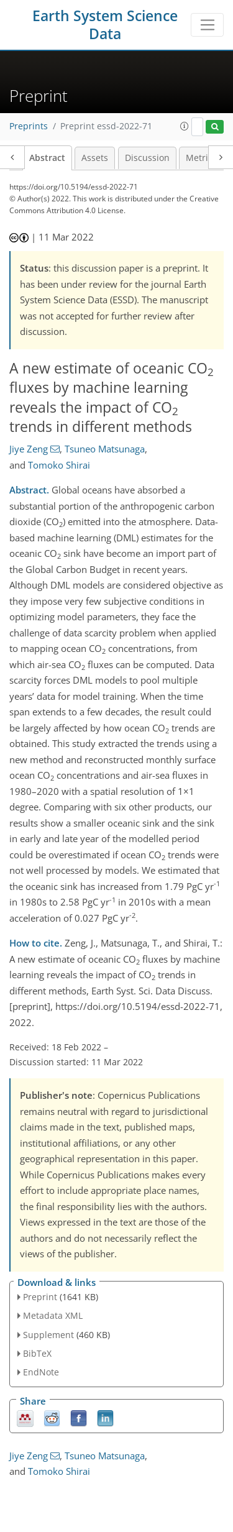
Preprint (40, 1297)
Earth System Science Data (105, 25)
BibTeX (37, 1353)
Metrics (201, 157)
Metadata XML (53, 1315)
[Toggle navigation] (207, 25)
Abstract (47, 157)
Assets (94, 157)
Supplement (48, 1335)
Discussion (147, 157)
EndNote (41, 1372)
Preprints (28, 126)
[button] (184, 126)
